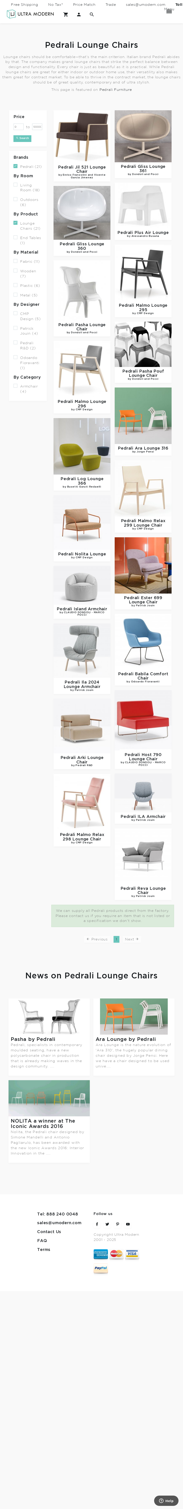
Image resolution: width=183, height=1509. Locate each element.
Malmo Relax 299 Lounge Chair (143, 519)
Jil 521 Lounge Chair (82, 172)
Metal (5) (25, 295)
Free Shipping (24, 4)
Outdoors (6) (25, 202)
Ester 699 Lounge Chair (143, 592)
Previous (97, 939)
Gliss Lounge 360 (82, 244)
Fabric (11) (26, 261)
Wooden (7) (24, 273)
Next (132, 939)
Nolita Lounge (82, 543)
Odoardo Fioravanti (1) (26, 362)
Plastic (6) (26, 285)
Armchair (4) (25, 388)
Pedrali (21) (27, 166)
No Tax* (55, 4)
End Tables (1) (27, 240)
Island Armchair (82, 597)
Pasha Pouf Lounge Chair (143, 370)
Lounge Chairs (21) (27, 225)
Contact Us (49, 1175)
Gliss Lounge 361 (143, 170)
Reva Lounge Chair (83, 871)
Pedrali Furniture (115, 90)
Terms (43, 1193)
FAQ (42, 1184)
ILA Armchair (83, 799)
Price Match (84, 4)
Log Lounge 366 (82, 473)
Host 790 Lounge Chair (143, 745)
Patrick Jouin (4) (25, 330)
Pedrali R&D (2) (24, 345)
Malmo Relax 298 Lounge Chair (142, 819)
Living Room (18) (26, 187)
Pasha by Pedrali (33, 1039)
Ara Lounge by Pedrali (126, 1039)
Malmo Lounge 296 (82, 399)
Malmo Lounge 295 (143, 308)
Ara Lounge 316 (143, 443)
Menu (169, 9)
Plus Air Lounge (143, 231)
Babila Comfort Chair (143, 665)
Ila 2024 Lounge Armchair (82, 672)
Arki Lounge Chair (82, 745)
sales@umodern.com (146, 4)
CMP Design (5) (27, 316)
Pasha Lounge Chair (82, 322)
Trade (110, 4)
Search (22, 138)
